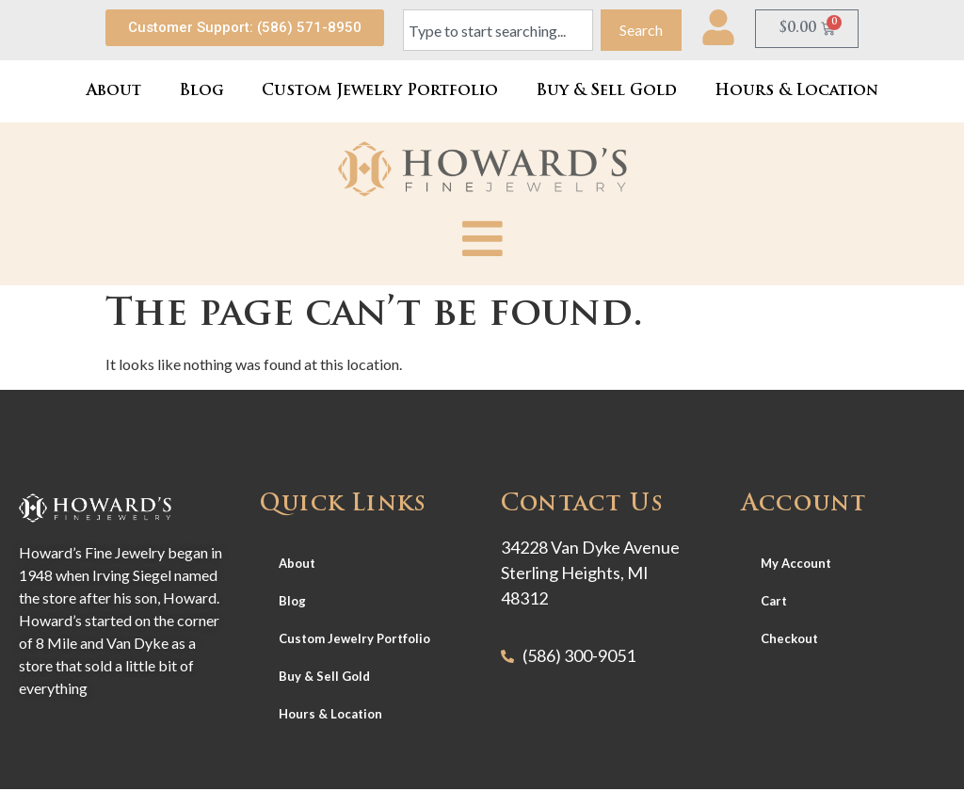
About (114, 91)
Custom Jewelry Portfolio (380, 91)
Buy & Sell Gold (606, 91)
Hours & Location (796, 91)
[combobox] (498, 30)
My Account (796, 564)
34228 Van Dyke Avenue (590, 548)
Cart (774, 601)
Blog (201, 91)
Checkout (789, 639)
